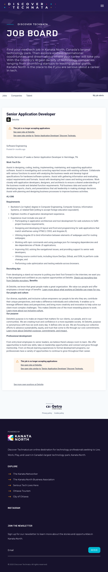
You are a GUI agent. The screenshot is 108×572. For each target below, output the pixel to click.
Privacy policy (47, 413)
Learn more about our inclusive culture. (24, 310)
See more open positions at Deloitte (28, 384)
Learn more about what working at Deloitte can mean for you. (71, 289)
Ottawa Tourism (21, 491)
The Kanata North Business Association (33, 479)
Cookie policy (59, 413)
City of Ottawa (20, 496)
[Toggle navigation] (102, 5)
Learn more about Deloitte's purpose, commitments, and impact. (36, 330)
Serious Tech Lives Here (26, 485)
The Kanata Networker (25, 474)
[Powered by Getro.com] (54, 406)
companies (16, 95)
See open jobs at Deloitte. (24, 132)
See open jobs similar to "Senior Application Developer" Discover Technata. (44, 136)
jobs (4, 95)
